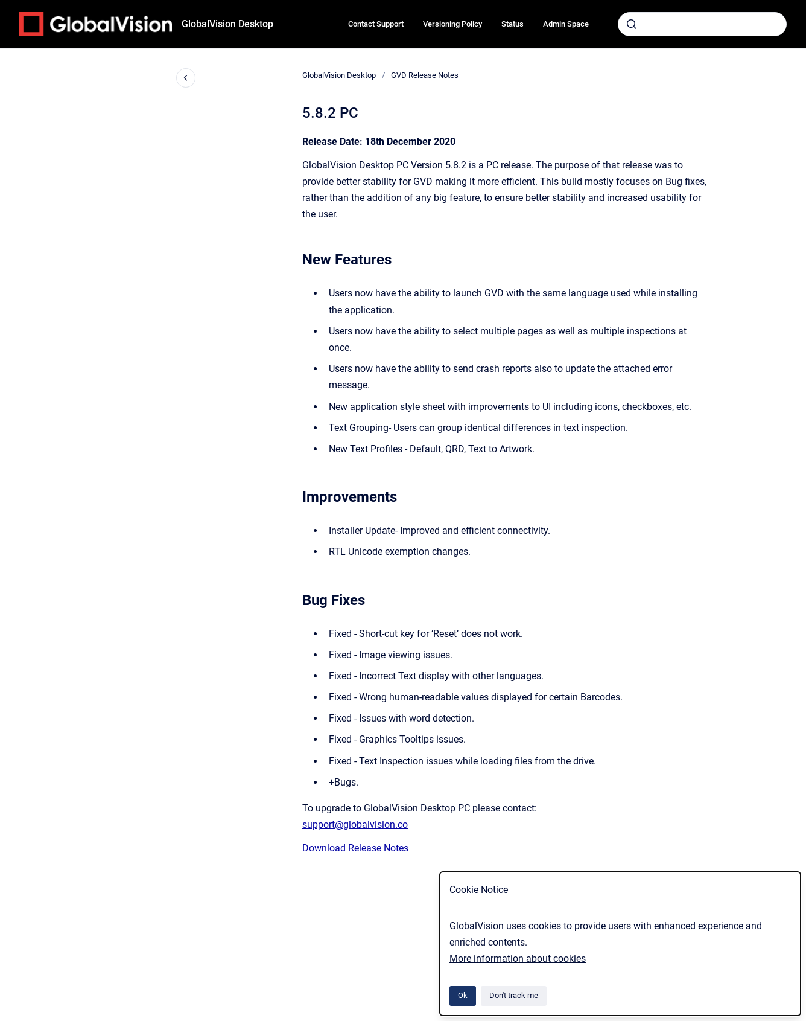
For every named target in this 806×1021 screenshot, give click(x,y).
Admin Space (566, 23)
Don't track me (513, 995)
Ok (463, 995)
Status (512, 23)
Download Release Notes (355, 848)
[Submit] (631, 24)
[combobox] (702, 24)
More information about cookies (517, 958)
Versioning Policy (452, 23)
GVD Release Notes (425, 75)
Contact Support (376, 23)
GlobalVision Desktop (227, 24)
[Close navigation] (185, 78)
